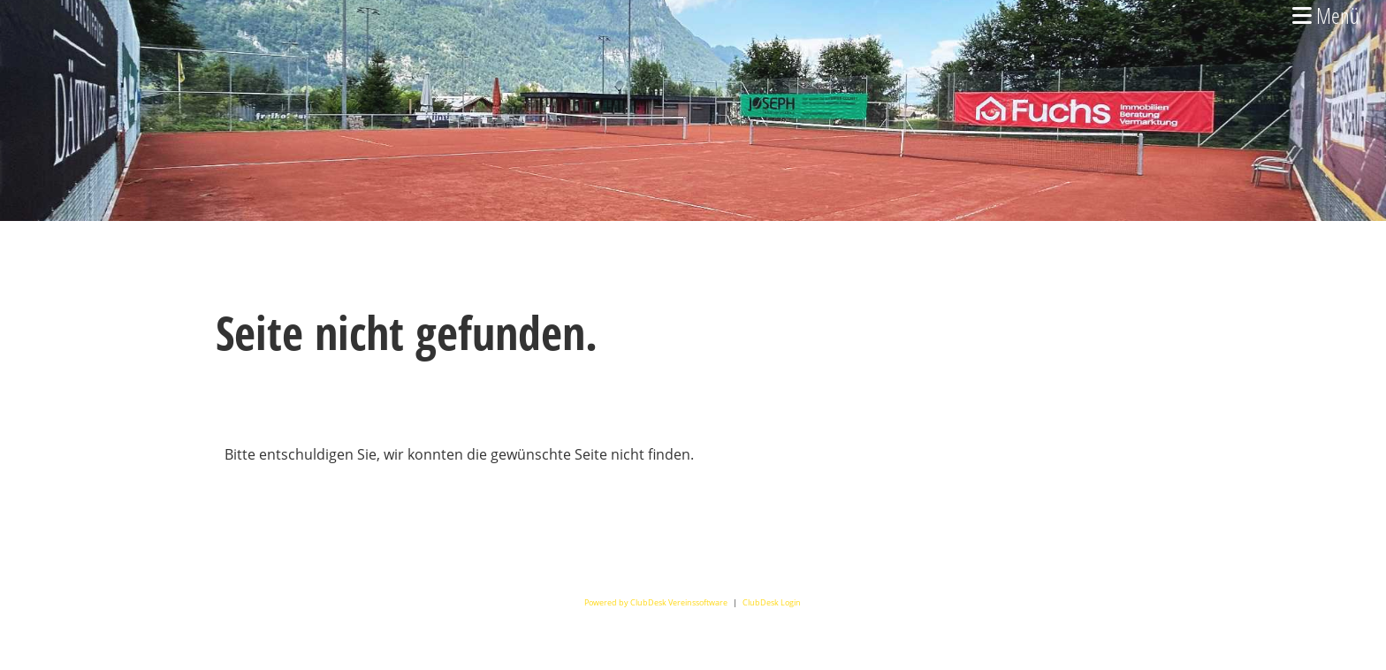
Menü (1325, 15)
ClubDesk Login (771, 602)
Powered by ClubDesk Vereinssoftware (655, 602)
